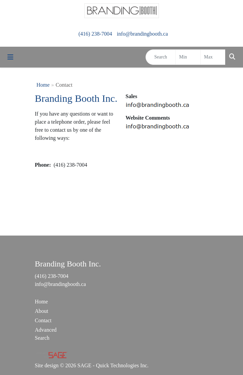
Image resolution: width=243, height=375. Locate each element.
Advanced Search (46, 334)
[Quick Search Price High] (213, 57)
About (41, 311)
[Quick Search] (161, 57)
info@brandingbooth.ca (142, 34)
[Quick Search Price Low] (188, 57)
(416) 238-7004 (95, 34)
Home (43, 85)
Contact (43, 320)
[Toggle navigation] (10, 57)
